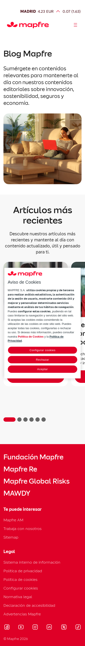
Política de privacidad (22, 570)
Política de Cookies (31, 336)
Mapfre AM (13, 519)
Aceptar (42, 369)
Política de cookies (20, 579)
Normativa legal (17, 596)
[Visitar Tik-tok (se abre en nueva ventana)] (78, 627)
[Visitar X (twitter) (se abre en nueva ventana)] (63, 627)
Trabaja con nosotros (22, 528)
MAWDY (16, 493)
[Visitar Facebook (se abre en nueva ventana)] (6, 627)
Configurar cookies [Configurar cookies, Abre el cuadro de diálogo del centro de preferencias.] (42, 350)
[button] (9, 419)
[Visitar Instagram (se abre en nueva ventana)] (35, 627)
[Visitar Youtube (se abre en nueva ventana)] (20, 627)
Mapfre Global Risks (36, 481)
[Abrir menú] (75, 25)
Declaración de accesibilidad (29, 605)
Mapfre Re (20, 469)
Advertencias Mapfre (22, 613)
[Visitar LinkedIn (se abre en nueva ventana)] (49, 627)
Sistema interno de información (31, 562)
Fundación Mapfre (33, 457)
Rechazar (42, 359)
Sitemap (10, 537)
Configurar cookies (20, 588)
